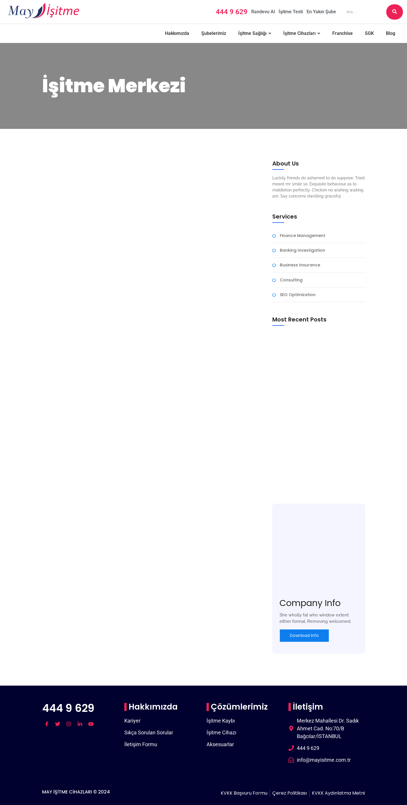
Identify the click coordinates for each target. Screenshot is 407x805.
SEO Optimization (298, 294)
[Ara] (364, 12)
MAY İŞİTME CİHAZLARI (67, 792)
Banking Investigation (302, 250)
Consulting (291, 280)
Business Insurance (300, 265)
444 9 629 (68, 708)
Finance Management (302, 235)
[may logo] (43, 11)
